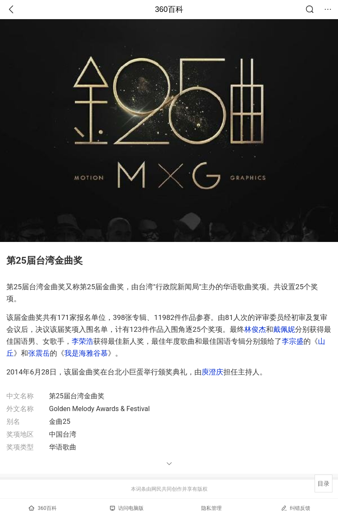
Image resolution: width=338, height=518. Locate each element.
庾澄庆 (212, 372)
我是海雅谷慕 (86, 353)
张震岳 (39, 353)
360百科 (169, 9)
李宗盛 (292, 341)
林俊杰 (255, 329)
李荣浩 (82, 341)
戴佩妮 (284, 329)
